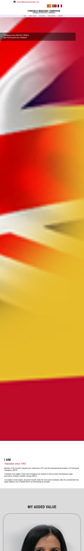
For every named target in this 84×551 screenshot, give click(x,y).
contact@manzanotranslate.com (27, 2)
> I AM (24, 16)
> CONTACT (60, 16)
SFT (42, 468)
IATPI (15, 470)
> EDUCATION (41, 16)
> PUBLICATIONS (50, 16)
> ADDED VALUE (31, 16)
